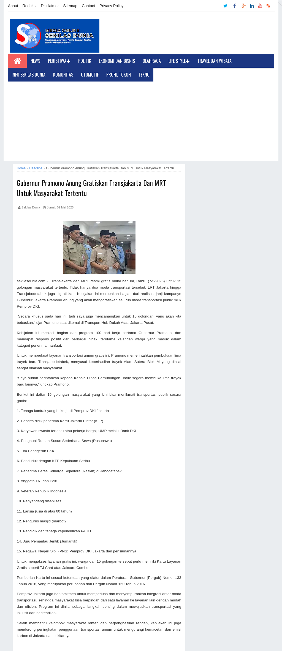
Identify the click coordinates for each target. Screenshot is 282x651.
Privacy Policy (111, 6)
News (35, 61)
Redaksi (30, 6)
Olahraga (152, 61)
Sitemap (70, 6)
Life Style (179, 61)
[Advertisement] (141, 122)
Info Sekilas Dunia (28, 74)
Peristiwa (59, 61)
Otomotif (90, 74)
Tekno (144, 74)
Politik (84, 61)
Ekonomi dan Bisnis (117, 61)
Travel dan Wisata (214, 61)
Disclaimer (50, 6)
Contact (88, 6)
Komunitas (63, 74)
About (13, 6)
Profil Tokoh (118, 74)
